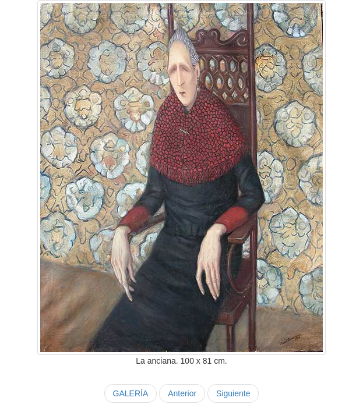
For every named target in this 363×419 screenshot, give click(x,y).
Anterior (182, 393)
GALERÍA (131, 393)
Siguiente (233, 393)
